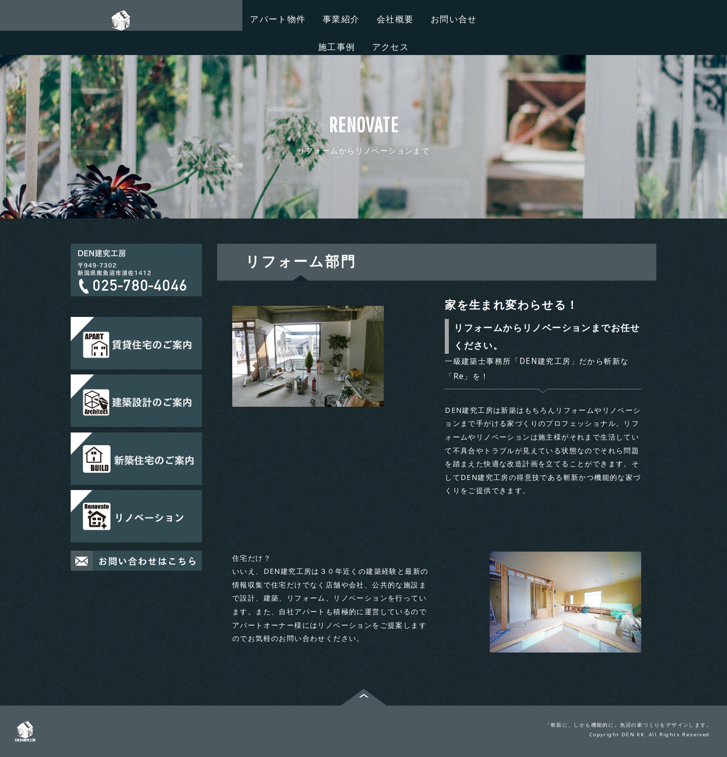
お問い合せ (454, 19)
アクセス (390, 46)
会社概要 (395, 19)
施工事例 (336, 46)
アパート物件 (277, 19)
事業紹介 (341, 19)
